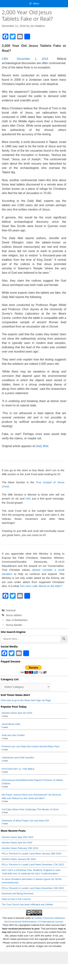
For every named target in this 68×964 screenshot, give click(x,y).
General (10, 610)
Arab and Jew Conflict (13, 735)
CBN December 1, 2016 (25, 58)
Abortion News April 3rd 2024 (17, 713)
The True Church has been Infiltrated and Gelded (27, 904)
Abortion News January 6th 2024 (19, 859)
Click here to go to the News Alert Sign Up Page (26, 700)
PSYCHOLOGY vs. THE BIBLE (18, 769)
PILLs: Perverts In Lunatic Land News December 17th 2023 (33, 864)
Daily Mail (42, 446)
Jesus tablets (14, 615)
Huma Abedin (14, 624)
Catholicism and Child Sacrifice (18, 757)
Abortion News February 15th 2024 (20, 848)
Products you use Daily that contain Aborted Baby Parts (30, 746)
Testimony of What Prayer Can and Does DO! (25, 820)
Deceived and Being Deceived (17, 893)
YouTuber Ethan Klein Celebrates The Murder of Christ (30, 809)
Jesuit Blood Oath (11, 724)
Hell (28, 498)
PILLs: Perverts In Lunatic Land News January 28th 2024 (31, 853)
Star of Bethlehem (17, 620)
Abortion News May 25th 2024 (17, 837)
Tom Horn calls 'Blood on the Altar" (40, 586)
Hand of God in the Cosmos (16, 899)
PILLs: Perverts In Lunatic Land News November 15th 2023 (33, 888)
